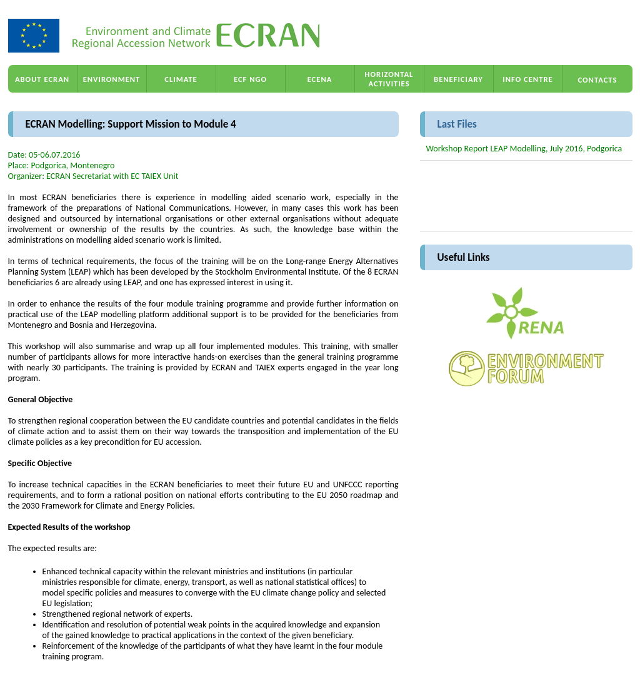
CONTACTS (598, 79)
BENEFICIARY (458, 79)
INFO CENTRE (527, 79)
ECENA (320, 79)
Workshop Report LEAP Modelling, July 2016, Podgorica (524, 148)
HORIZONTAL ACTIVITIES (389, 78)
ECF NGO (250, 79)
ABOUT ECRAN (42, 79)
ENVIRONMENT (112, 79)
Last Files (457, 124)
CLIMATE (180, 79)
